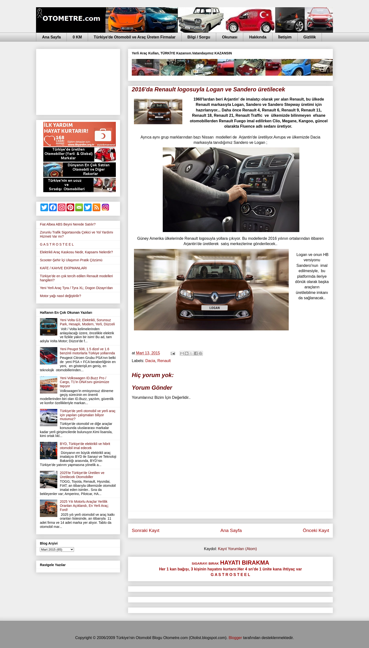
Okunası (229, 37)
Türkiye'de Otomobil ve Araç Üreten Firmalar (135, 37)
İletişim (285, 37)
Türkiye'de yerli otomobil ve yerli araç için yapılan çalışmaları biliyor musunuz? (88, 415)
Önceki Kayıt (316, 530)
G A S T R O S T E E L (57, 244)
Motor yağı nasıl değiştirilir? (60, 296)
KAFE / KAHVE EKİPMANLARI (63, 268)
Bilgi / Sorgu (198, 37)
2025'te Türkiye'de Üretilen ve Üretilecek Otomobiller (82, 475)
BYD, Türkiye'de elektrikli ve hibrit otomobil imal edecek (85, 446)
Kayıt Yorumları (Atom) (237, 549)
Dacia (150, 361)
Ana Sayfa (51, 37)
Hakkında (257, 37)
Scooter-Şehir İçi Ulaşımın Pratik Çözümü (71, 260)
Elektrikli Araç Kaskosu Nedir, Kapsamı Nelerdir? (76, 252)
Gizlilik (309, 37)
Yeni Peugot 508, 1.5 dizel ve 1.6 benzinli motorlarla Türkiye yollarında (87, 351)
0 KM (77, 37)
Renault (164, 361)
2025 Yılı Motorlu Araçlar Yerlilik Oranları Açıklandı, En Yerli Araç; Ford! (84, 506)
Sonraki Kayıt (145, 530)
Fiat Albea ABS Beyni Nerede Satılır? (68, 224)
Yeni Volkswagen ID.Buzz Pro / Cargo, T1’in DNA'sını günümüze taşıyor (84, 382)
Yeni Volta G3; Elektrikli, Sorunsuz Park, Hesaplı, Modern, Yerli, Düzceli (87, 322)
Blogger (235, 638)
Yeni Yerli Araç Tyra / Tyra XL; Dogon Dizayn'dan (76, 288)
